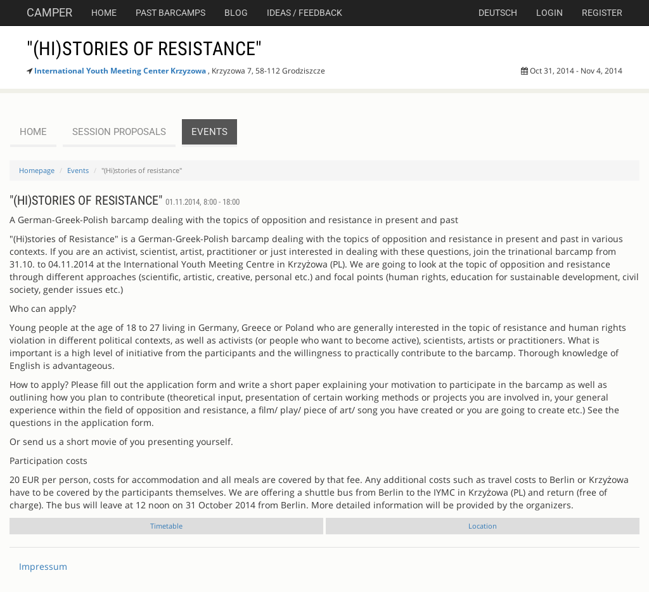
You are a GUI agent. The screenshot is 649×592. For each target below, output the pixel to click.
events (209, 132)
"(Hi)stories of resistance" (144, 48)
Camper (49, 12)
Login (549, 13)
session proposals (119, 132)
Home (104, 13)
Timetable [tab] (166, 526)
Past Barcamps (170, 13)
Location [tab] (482, 526)
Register (602, 13)
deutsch (498, 13)
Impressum (43, 566)
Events (78, 170)
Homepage (37, 170)
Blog (236, 13)
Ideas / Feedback (304, 13)
